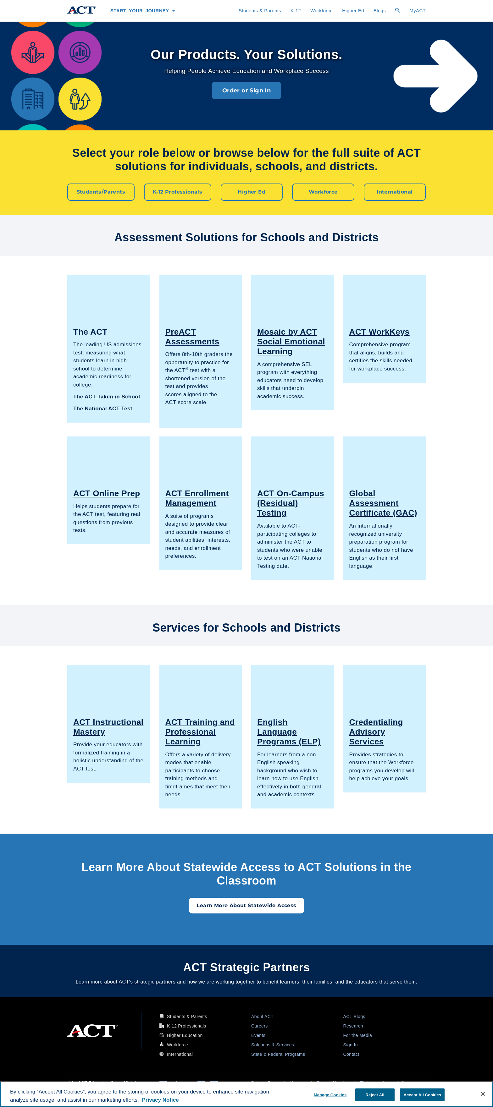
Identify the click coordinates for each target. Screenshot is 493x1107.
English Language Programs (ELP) (289, 731)
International (395, 192)
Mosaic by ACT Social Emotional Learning (291, 341)
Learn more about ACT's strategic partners (125, 981)
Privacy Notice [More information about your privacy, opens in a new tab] (160, 1100)
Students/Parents (101, 192)
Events (258, 1035)
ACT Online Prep (106, 493)
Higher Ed (353, 10)
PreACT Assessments (192, 336)
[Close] (483, 1094)
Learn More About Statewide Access (246, 905)
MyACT (417, 10)
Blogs (380, 10)
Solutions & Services (272, 1044)
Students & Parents (260, 10)
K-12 (296, 10)
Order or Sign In (246, 90)
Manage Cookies (330, 1094)
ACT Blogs (354, 1016)
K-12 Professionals (177, 192)
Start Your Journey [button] (142, 10)
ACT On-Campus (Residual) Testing (290, 502)
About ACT (262, 1016)
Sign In (350, 1044)
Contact (351, 1053)
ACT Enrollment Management (197, 497)
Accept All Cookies (422, 1094)
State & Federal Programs (278, 1053)
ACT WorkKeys (379, 331)
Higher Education (185, 1035)
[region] (246, 1094)
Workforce (321, 10)
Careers (259, 1025)
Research (353, 1025)
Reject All (375, 1094)
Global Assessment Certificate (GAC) (383, 502)
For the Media (357, 1035)
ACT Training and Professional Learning (200, 731)
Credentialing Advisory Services (376, 731)
